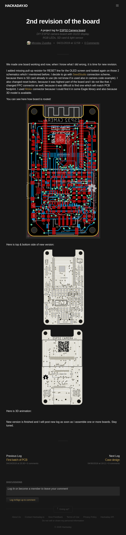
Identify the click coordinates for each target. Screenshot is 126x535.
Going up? (62, 509)
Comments (91, 43)
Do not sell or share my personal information (63, 520)
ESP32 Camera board (72, 30)
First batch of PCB (16, 459)
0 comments (32, 463)
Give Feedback (55, 517)
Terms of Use (73, 517)
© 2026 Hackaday (63, 527)
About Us (16, 517)
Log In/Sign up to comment (22, 500)
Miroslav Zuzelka (39, 43)
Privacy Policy (90, 517)
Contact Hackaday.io (34, 517)
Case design (112, 459)
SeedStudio (79, 74)
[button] (117, 5)
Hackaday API (107, 517)
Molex (28, 89)
